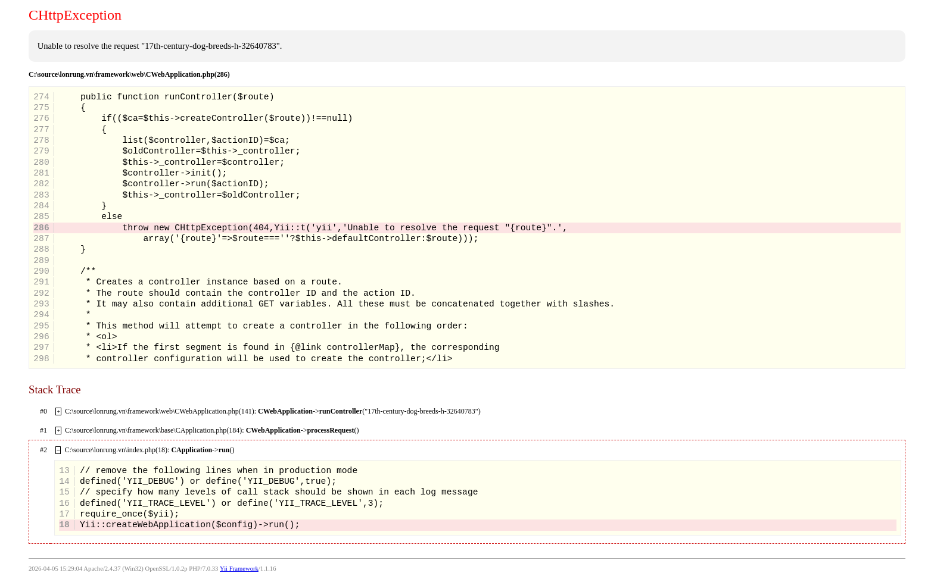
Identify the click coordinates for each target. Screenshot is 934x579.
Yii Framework (239, 568)
